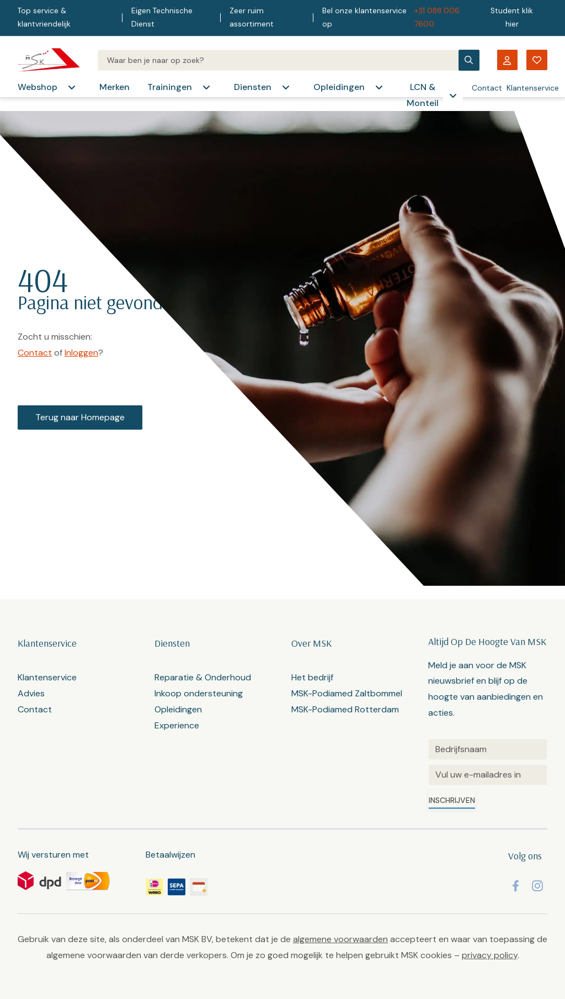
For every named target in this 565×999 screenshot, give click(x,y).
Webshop (37, 87)
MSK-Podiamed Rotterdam (345, 709)
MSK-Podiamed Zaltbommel (346, 693)
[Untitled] (487, 749)
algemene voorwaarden (340, 939)
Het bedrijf (312, 677)
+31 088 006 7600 (437, 17)
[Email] (487, 774)
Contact (487, 88)
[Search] (278, 60)
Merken (114, 87)
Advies (31, 693)
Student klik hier (512, 17)
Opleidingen (339, 87)
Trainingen (169, 87)
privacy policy (490, 955)
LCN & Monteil (423, 95)
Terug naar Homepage (80, 417)
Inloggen (81, 352)
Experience (176, 725)
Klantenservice (533, 88)
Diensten (252, 87)
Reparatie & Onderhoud (202, 677)
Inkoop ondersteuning (198, 693)
